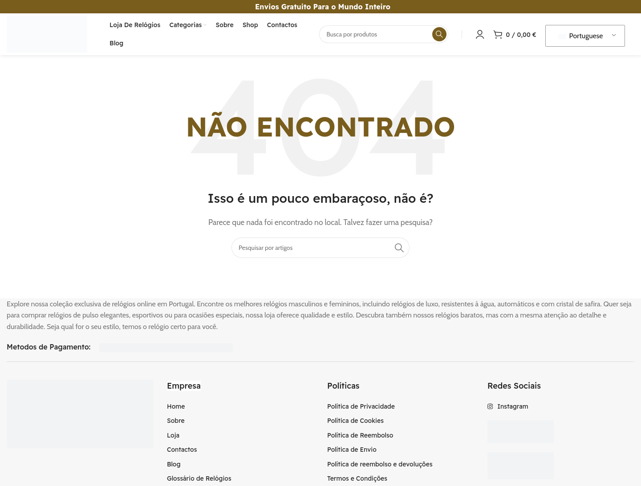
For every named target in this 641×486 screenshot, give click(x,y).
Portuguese (580, 37)
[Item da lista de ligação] (240, 409)
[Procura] (383, 35)
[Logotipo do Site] (50, 35)
